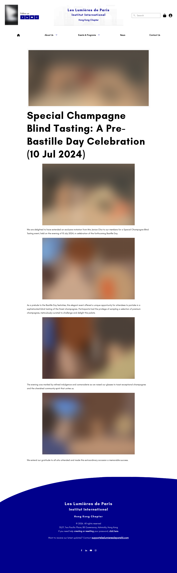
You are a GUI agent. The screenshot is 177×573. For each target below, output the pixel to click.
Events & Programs (87, 35)
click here (113, 531)
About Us (49, 35)
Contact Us (154, 35)
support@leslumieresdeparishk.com (110, 537)
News (122, 35)
